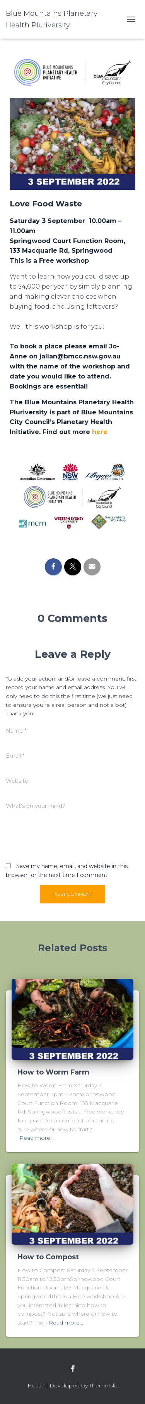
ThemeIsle (103, 1385)
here (99, 432)
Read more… (36, 1137)
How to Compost (48, 1257)
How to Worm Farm (53, 1072)
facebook (72, 1369)
